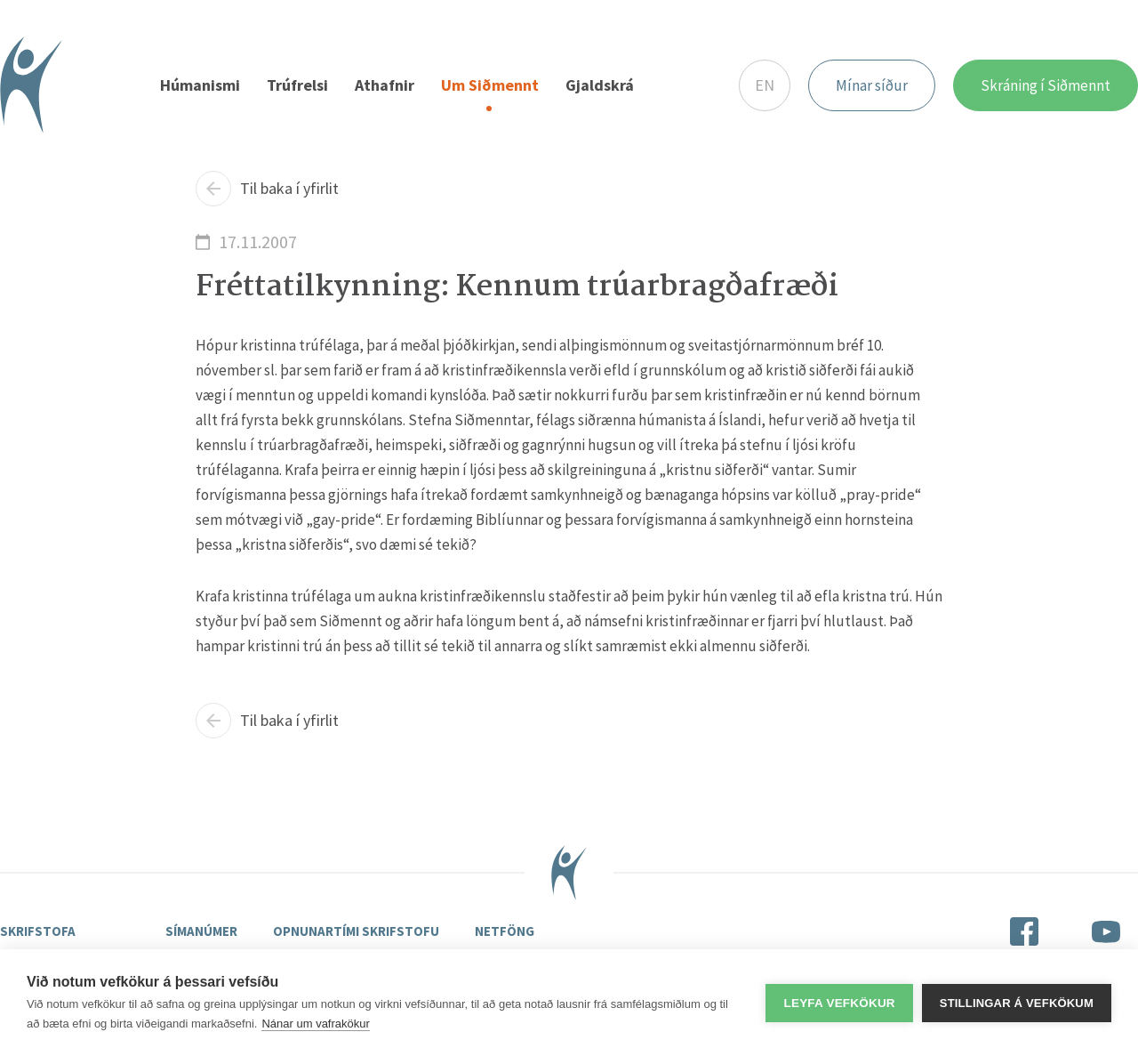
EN (764, 85)
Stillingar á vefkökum (1017, 1003)
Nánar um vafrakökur (315, 1023)
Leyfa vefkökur (838, 1003)
